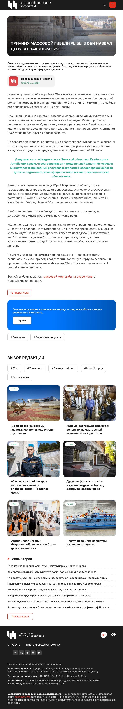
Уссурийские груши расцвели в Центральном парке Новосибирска (48, 595)
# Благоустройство (63, 368)
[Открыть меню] (112, 5)
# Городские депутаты (47, 337)
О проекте (13, 644)
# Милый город (93, 368)
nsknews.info (22, 696)
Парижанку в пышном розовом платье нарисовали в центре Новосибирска (54, 583)
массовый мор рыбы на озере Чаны (68, 276)
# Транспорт (35, 368)
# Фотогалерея (20, 377)
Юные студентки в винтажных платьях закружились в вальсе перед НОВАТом (55, 601)
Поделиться (20, 292)
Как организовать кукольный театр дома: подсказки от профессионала (51, 571)
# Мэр (14, 368)
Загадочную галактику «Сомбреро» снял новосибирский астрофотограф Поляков (58, 607)
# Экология (18, 337)
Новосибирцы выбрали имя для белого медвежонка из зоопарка (47, 589)
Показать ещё (20, 616)
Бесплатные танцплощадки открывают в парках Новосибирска (46, 566)
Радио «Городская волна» (43, 644)
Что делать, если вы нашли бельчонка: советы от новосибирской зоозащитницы (57, 577)
